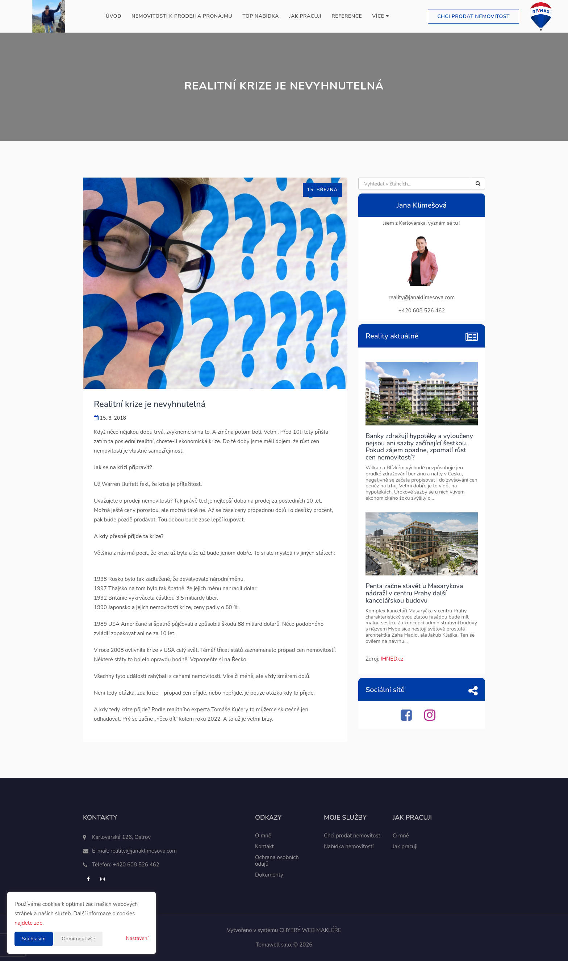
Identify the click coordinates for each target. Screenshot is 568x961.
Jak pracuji (305, 16)
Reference (346, 16)
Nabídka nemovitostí (349, 846)
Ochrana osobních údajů (277, 861)
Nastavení (137, 938)
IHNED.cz (392, 658)
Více (380, 16)
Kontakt (264, 846)
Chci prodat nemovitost (473, 16)
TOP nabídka (260, 16)
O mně (263, 835)
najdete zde (28, 923)
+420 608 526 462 (136, 864)
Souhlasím (34, 938)
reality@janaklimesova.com (143, 850)
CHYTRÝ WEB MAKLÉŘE (310, 930)
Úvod (113, 16)
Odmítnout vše (78, 938)
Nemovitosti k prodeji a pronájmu (181, 16)
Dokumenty (269, 874)
